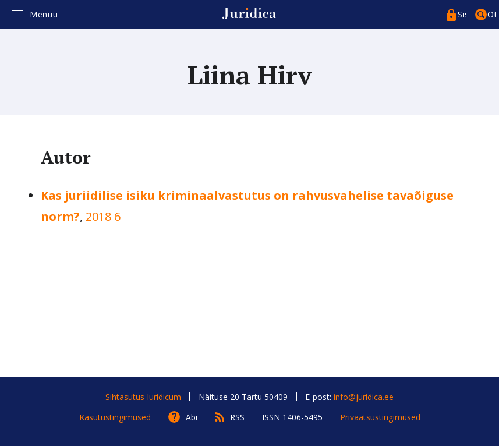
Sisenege (462, 14)
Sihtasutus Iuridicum (143, 396)
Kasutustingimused (115, 417)
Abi (191, 417)
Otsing (491, 14)
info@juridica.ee (364, 396)
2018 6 (103, 216)
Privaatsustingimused (380, 417)
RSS (237, 417)
